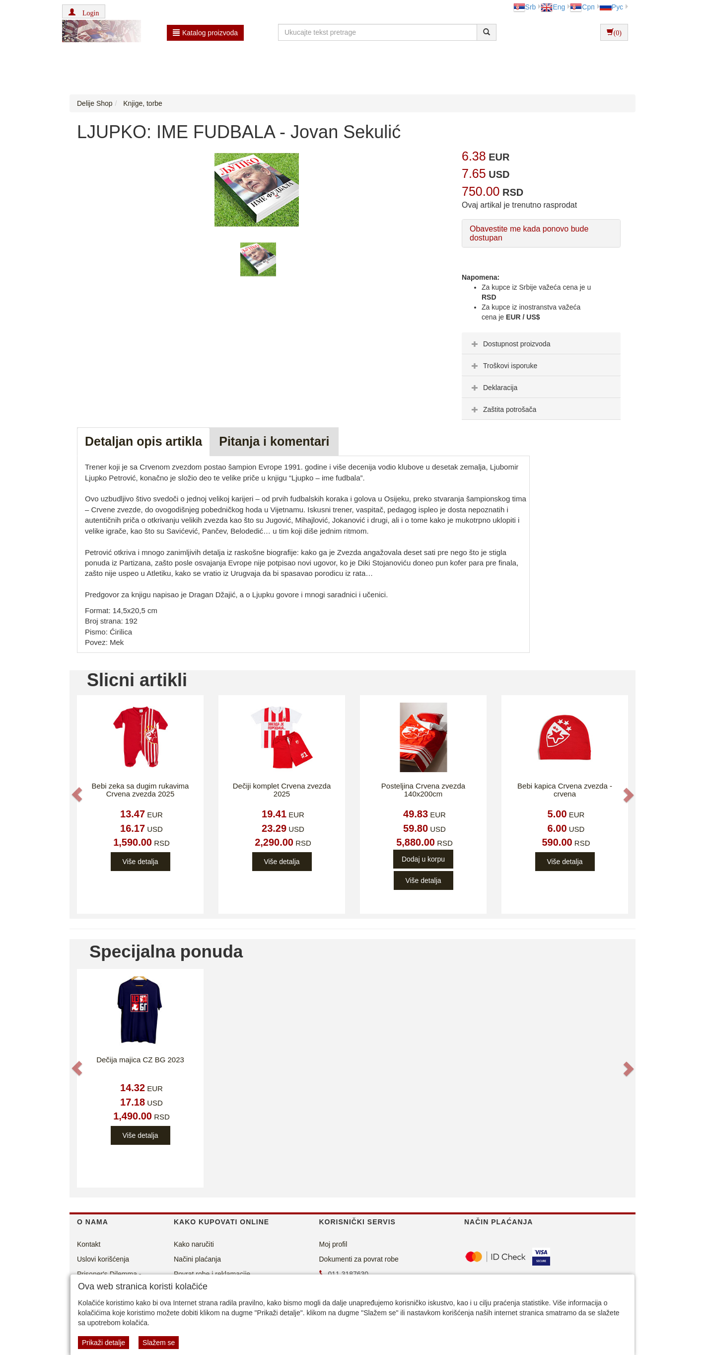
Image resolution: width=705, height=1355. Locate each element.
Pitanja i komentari (274, 441)
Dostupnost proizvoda (509, 344)
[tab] (541, 343)
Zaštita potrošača (502, 409)
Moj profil (333, 1244)
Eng (553, 7)
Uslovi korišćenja (103, 1259)
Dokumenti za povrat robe (359, 1259)
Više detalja (140, 862)
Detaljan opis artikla (143, 441)
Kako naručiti (194, 1244)
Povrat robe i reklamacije (212, 1274)
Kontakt (88, 1244)
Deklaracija (493, 388)
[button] (83, 11)
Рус (611, 7)
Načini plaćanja (197, 1259)
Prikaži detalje (103, 1343)
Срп (582, 7)
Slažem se (158, 1343)
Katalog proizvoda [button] (205, 33)
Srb (524, 7)
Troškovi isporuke (503, 366)
